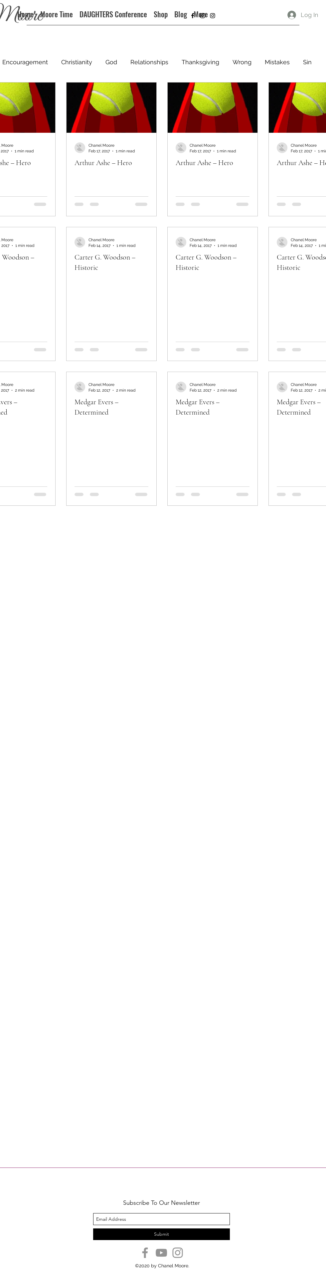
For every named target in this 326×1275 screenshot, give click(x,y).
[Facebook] (145, 1253)
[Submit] (161, 1234)
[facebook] (192, 15)
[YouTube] (161, 1253)
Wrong (242, 62)
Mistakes (277, 62)
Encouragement (25, 62)
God (111, 62)
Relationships (149, 62)
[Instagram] (178, 1253)
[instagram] (202, 15)
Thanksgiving (200, 62)
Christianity (76, 62)
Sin (307, 62)
